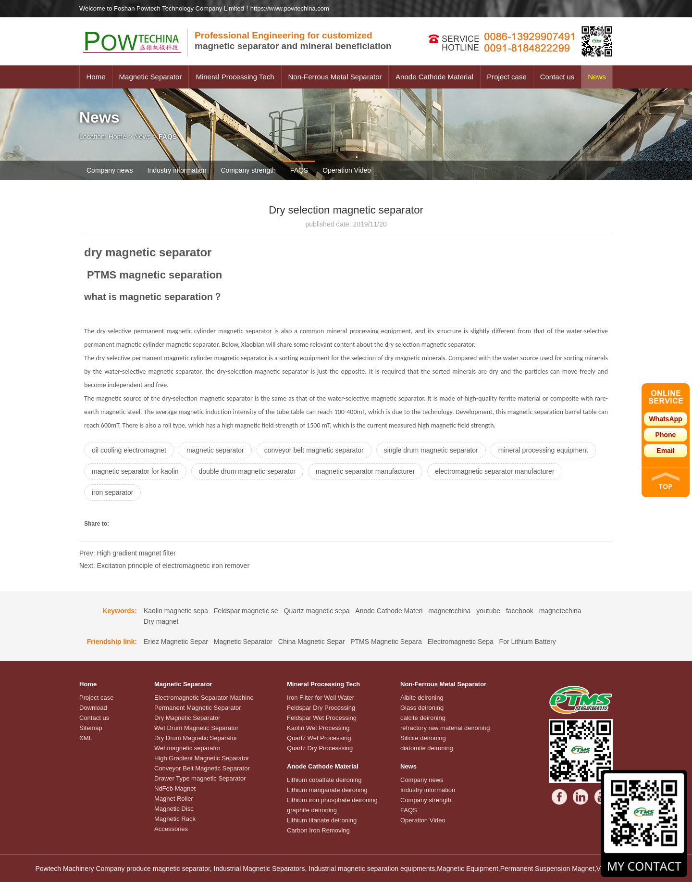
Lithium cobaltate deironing (324, 779)
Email (665, 450)
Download (93, 707)
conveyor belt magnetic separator (314, 450)
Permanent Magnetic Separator (197, 707)
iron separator (112, 492)
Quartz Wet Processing (319, 738)
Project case (507, 77)
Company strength (248, 170)
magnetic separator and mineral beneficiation (293, 40)
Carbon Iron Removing (318, 830)
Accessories (171, 828)
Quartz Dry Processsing (320, 748)
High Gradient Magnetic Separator (201, 758)
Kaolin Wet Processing (318, 727)
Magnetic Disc (174, 808)
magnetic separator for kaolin (135, 471)
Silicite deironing (423, 738)
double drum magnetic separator (247, 471)
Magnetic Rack (175, 818)
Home (95, 77)
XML (85, 738)
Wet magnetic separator (187, 748)
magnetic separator (215, 450)
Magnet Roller (173, 798)
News (597, 77)
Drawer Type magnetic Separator (200, 778)
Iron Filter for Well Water (320, 697)
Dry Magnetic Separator (187, 717)
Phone (665, 435)
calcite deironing (422, 717)
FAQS (299, 170)
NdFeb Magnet (175, 788)
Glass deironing (422, 707)
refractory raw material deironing (445, 727)
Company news (109, 170)
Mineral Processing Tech (235, 77)
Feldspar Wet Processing (322, 717)
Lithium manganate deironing (327, 790)
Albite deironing (422, 697)
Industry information (177, 170)
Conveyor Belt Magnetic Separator (202, 768)
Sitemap (90, 727)
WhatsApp (665, 419)
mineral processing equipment (543, 450)
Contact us (557, 77)
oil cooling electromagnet (129, 450)
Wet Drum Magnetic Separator (196, 727)
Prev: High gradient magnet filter (127, 553)
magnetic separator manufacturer (365, 471)
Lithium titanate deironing (322, 820)
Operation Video (346, 170)
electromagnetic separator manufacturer (494, 471)
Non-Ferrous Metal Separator (335, 77)
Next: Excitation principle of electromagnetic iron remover (164, 565)
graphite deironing (312, 810)
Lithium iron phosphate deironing (332, 800)
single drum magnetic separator (431, 450)
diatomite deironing (426, 748)
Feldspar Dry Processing (321, 707)
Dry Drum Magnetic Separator (195, 738)
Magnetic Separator (150, 77)
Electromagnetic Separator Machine (204, 697)
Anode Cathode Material (434, 77)
